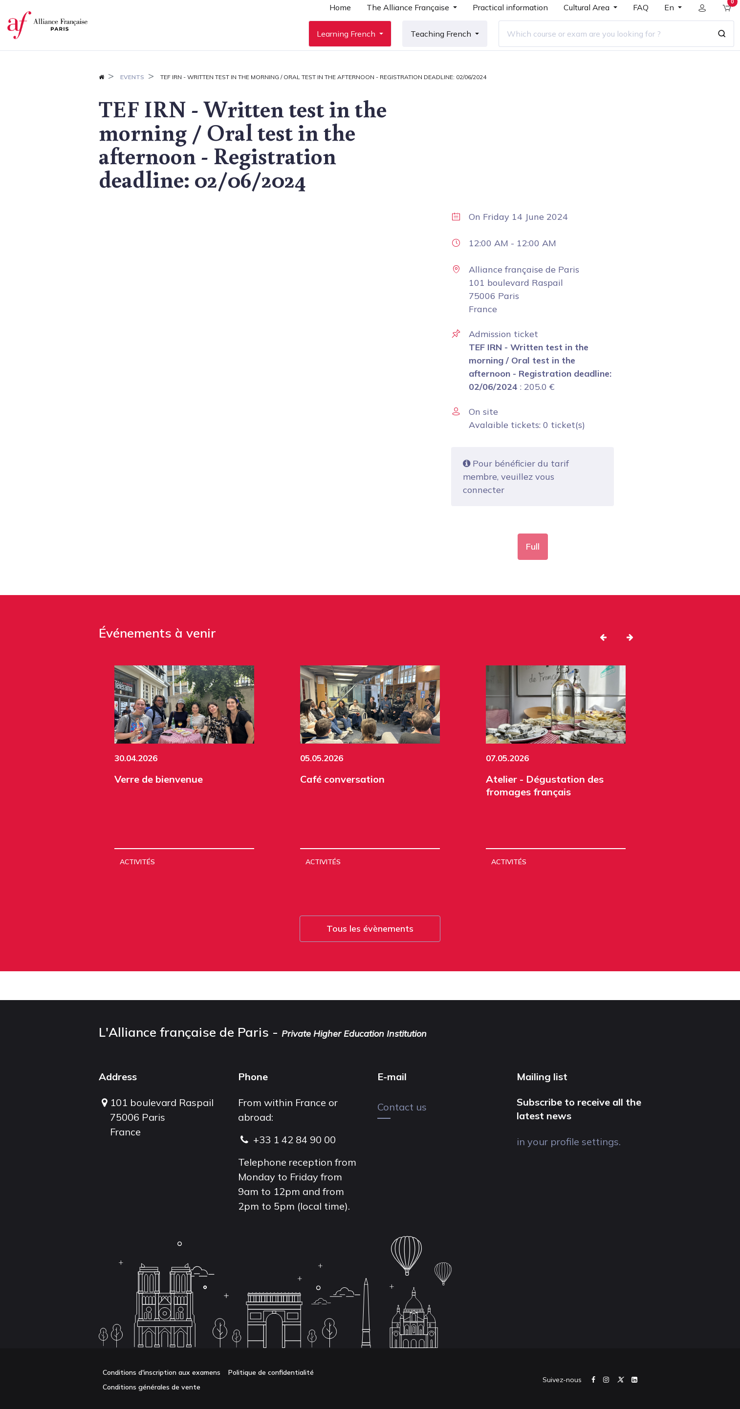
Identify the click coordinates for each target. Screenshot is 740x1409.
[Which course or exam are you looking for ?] (596, 48)
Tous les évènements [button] (370, 957)
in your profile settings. (569, 1141)
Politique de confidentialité (271, 1372)
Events (132, 105)
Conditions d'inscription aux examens (161, 1372)
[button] (603, 666)
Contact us (402, 1107)
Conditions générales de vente (151, 1387)
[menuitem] (332, 25)
